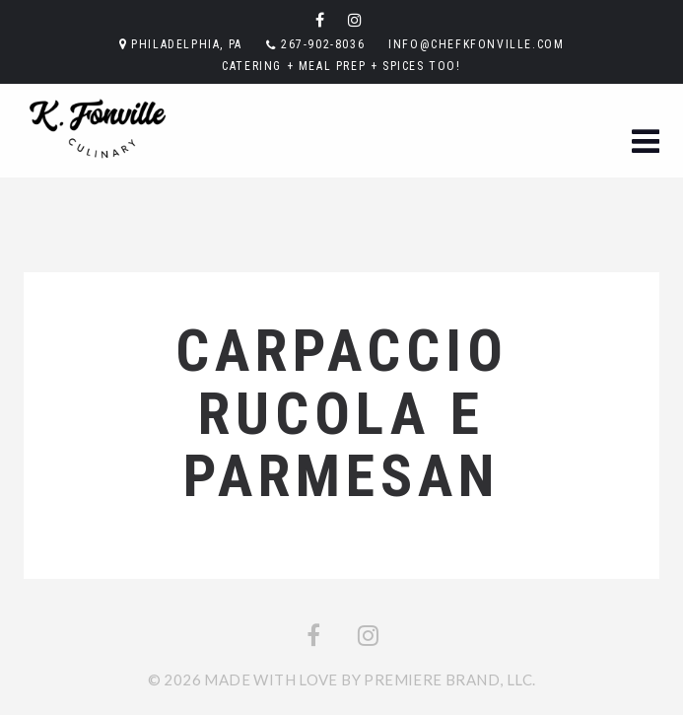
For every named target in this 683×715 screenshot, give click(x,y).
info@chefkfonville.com (476, 44)
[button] (645, 142)
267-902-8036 (323, 44)
